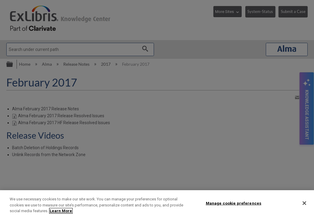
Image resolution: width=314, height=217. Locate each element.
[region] (157, 203)
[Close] (304, 203)
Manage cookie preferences (233, 203)
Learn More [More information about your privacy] (61, 211)
